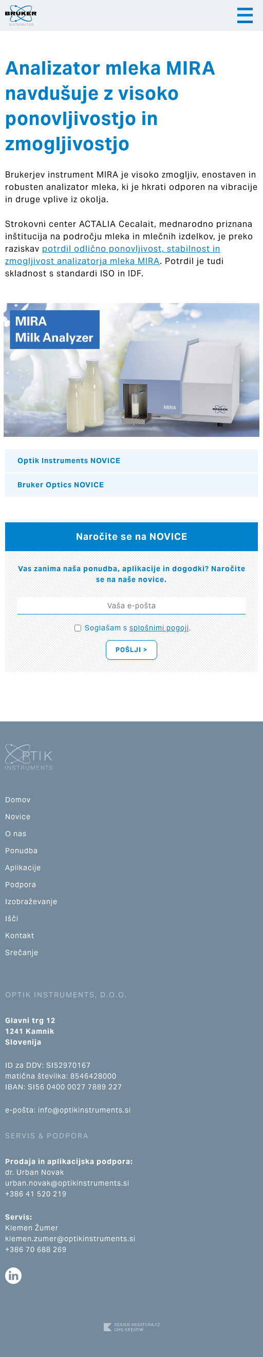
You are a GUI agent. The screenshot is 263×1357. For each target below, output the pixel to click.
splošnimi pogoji (159, 627)
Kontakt (19, 935)
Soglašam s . (138, 627)
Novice (18, 816)
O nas (16, 833)
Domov (18, 799)
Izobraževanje (31, 901)
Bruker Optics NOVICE (60, 484)
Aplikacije (23, 867)
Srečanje (22, 952)
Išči (11, 918)
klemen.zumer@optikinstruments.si (70, 1238)
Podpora (20, 884)
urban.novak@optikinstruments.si (67, 1183)
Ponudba (21, 850)
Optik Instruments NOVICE (69, 460)
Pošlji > (131, 650)
